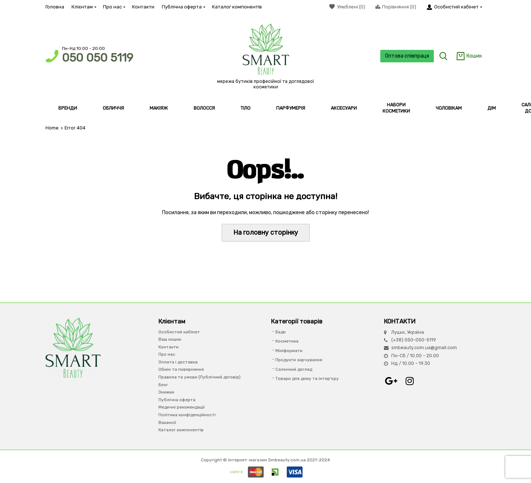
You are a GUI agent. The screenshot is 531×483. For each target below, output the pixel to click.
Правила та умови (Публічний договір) (199, 377)
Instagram (409, 381)
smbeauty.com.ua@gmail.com (424, 347)
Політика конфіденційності (187, 414)
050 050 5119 (97, 57)
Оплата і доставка (178, 362)
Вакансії (167, 422)
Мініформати (289, 350)
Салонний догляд (293, 369)
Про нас (114, 7)
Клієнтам (84, 7)
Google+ (391, 381)
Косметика (287, 341)
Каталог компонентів (237, 7)
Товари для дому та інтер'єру (307, 378)
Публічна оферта (183, 7)
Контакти (143, 7)
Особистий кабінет (179, 331)
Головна (54, 7)
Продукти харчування (298, 359)
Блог (163, 384)
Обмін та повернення (181, 369)
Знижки (166, 392)
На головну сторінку (265, 232)
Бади (280, 331)
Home (52, 128)
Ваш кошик (169, 339)
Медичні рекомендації (181, 407)
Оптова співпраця (407, 56)
